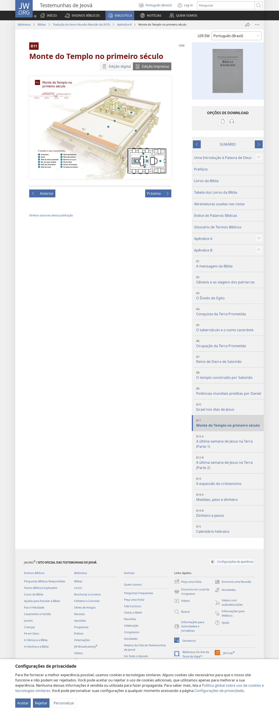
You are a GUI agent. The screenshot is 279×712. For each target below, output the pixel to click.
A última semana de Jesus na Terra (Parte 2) (229, 462)
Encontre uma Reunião (233, 581)
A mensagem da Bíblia (229, 264)
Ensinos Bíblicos (34, 573)
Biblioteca (24, 24)
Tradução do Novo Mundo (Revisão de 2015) (81, 24)
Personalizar (64, 703)
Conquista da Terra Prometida (229, 311)
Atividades (131, 639)
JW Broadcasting (85, 646)
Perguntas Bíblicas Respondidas (44, 581)
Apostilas (80, 620)
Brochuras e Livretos (87, 594)
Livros (78, 588)
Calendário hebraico (229, 529)
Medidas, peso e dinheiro (229, 497)
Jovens (28, 620)
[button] (82, 15)
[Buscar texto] (226, 5)
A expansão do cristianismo (229, 481)
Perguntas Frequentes (138, 593)
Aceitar (23, 703)
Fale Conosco (132, 606)
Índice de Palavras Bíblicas (215, 215)
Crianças (29, 627)
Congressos (131, 632)
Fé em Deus (31, 633)
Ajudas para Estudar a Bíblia (42, 601)
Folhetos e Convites (87, 601)
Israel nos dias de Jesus (229, 407)
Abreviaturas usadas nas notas (219, 204)
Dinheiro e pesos (229, 513)
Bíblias (41, 24)
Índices (78, 633)
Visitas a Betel (133, 612)
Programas (81, 627)
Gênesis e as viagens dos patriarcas (229, 279)
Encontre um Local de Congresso (191, 591)
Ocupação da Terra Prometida (229, 343)
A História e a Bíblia (36, 646)
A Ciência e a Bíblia (36, 640)
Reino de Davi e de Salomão (229, 359)
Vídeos (78, 653)
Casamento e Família (37, 614)
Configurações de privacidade (219, 690)
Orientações (82, 640)
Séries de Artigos (85, 607)
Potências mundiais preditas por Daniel (229, 391)
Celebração (131, 626)
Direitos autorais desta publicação (51, 215)
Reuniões (130, 619)
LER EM (204, 35)
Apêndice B (124, 24)
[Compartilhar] (248, 24)
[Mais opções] (257, 24)
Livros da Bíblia (206, 180)
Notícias (129, 573)
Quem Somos (133, 584)
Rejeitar (41, 703)
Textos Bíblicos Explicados (40, 588)
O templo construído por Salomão (229, 375)
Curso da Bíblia (33, 594)
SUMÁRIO (228, 144)
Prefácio (201, 169)
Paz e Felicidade (34, 607)
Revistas (79, 614)
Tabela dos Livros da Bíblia (215, 192)
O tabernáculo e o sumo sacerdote (229, 327)
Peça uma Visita (134, 600)
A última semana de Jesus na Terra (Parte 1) (229, 441)
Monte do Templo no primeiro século (229, 423)
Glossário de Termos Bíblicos (218, 227)
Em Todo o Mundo (136, 656)
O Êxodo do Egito (229, 295)
